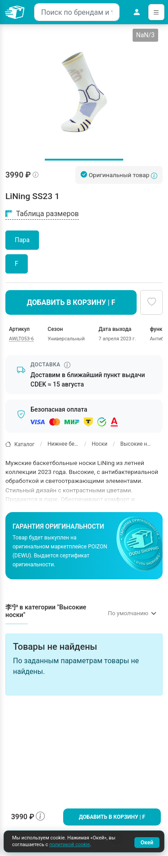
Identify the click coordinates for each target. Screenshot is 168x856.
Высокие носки (136, 444)
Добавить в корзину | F (112, 817)
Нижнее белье (63, 444)
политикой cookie (69, 844)
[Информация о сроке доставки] (67, 365)
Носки (100, 444)
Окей (147, 842)
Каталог (19, 444)
